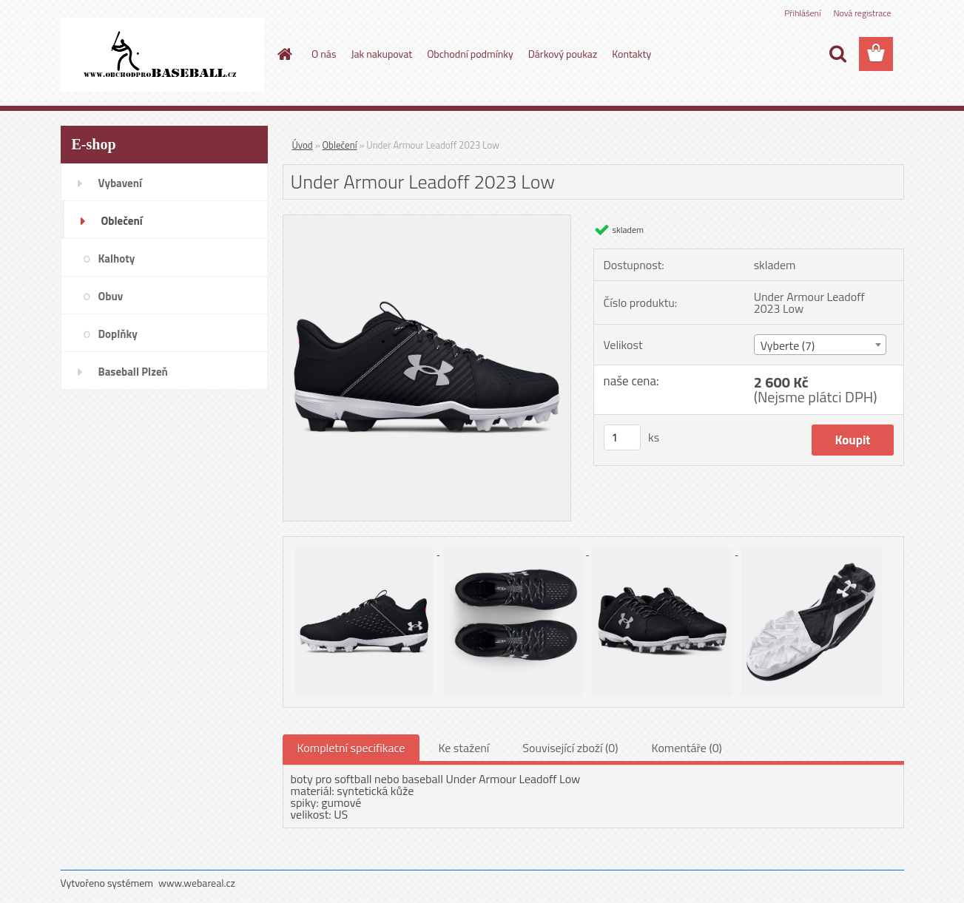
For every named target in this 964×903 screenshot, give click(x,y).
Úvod (302, 145)
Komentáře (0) (687, 748)
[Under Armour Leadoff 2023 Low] (427, 221)
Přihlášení (802, 13)
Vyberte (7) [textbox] (788, 345)
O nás (323, 53)
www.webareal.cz (196, 882)
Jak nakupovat (381, 53)
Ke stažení (463, 748)
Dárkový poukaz (563, 53)
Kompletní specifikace (351, 748)
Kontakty (631, 53)
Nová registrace (862, 13)
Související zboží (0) (570, 748)
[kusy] (622, 437)
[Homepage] (283, 54)
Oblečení (340, 145)
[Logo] (162, 55)
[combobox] (820, 344)
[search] (837, 54)
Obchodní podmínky (470, 53)
